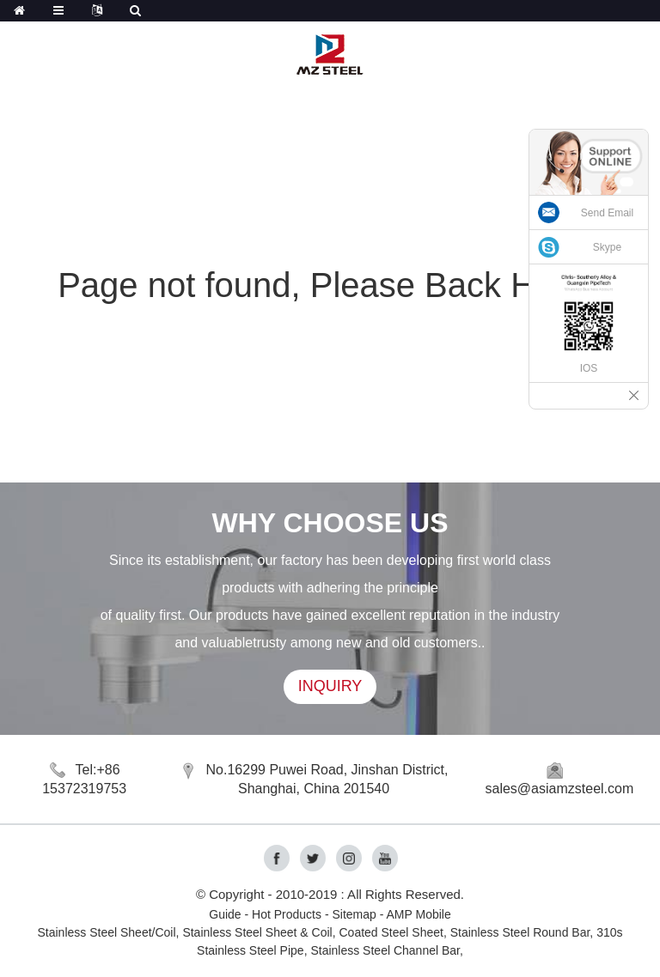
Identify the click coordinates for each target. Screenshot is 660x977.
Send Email (607, 213)
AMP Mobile (419, 914)
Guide (225, 914)
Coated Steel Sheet (391, 932)
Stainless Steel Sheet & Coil (257, 932)
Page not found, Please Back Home (330, 285)
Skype (607, 247)
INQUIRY (330, 686)
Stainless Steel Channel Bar (385, 950)
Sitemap (354, 914)
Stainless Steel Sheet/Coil (107, 932)
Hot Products (286, 914)
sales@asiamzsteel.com (560, 788)
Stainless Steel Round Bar (520, 932)
